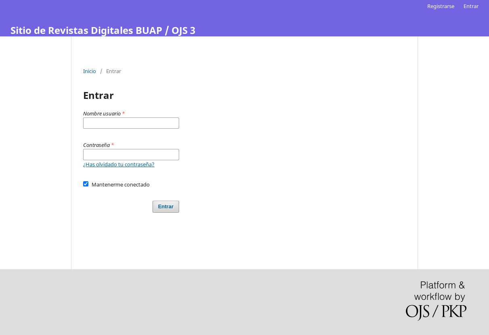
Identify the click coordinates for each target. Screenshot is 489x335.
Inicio (89, 71)
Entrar (471, 6)
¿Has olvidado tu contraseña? (119, 164)
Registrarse (440, 6)
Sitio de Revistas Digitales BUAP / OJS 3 (102, 30)
